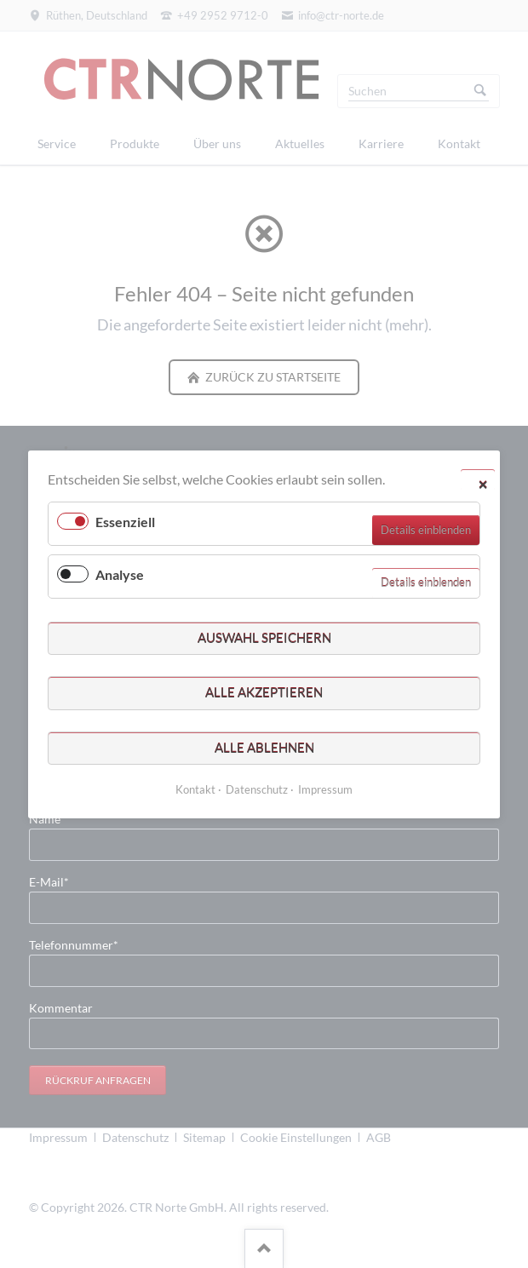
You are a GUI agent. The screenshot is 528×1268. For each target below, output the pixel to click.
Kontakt (195, 788)
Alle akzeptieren (264, 692)
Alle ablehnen (264, 746)
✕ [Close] (483, 483)
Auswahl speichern (264, 637)
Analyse (119, 574)
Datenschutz (257, 788)
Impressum (325, 788)
